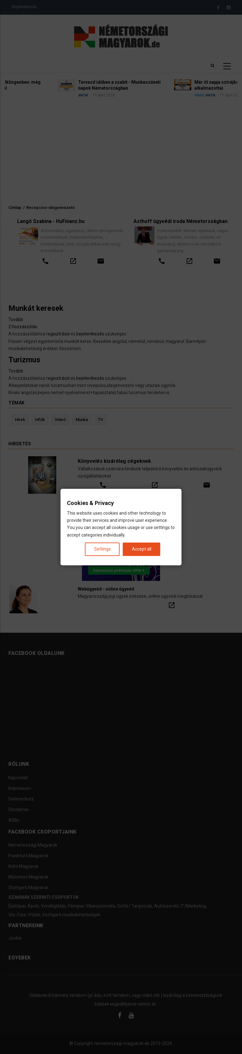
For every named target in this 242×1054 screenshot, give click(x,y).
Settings (102, 549)
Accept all (141, 549)
